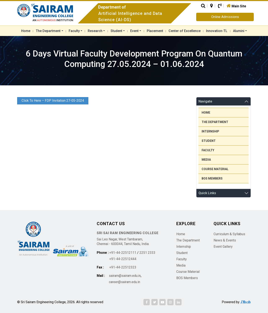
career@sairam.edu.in (124, 282)
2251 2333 (147, 253)
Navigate (205, 101)
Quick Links (207, 193)
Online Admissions (225, 17)
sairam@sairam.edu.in (125, 276)
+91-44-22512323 (122, 267)
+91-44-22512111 (122, 253)
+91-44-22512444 (122, 259)
